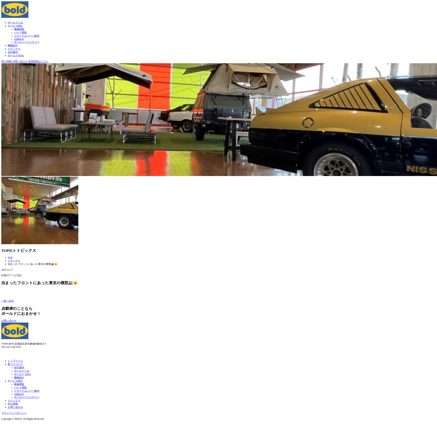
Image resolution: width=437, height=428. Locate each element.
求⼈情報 (6, 61)
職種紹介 (13, 45)
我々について (15, 364)
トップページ (15, 361)
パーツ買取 (20, 32)
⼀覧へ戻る (7, 301)
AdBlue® (19, 39)
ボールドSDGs (16, 55)
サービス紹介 (15, 26)
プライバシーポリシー (14, 413)
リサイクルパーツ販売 (27, 36)
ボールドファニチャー (27, 42)
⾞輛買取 (19, 29)
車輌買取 (19, 384)
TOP (10, 257)
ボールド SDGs (22, 374)
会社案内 (13, 52)
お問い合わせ (19, 61)
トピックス (14, 48)
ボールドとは (15, 22)
